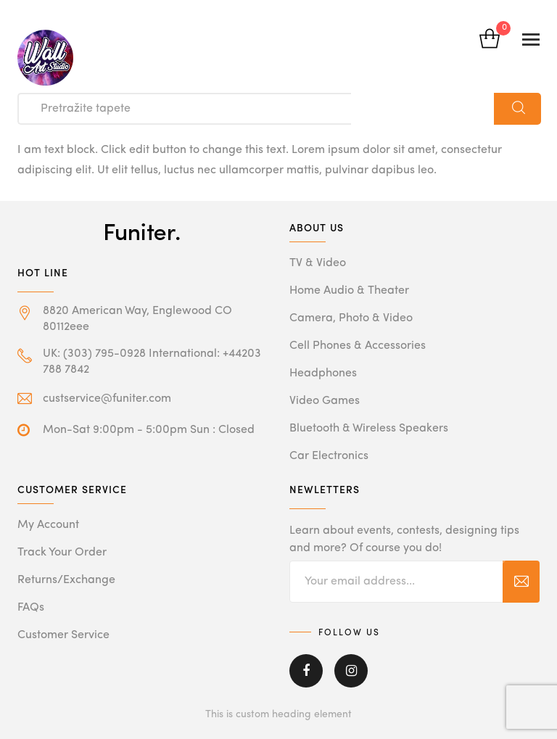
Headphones (323, 373)
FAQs (30, 608)
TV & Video (317, 263)
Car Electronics (328, 456)
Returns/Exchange (66, 580)
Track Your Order (62, 552)
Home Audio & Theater (349, 291)
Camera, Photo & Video (351, 318)
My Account (48, 525)
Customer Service (63, 635)
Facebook (306, 671)
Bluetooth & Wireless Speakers (368, 428)
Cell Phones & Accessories (357, 346)
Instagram (351, 671)
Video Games (324, 401)
